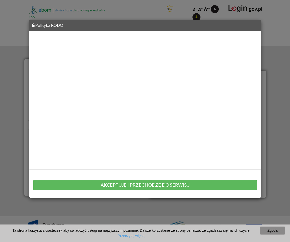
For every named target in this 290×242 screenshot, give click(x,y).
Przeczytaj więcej (131, 236)
